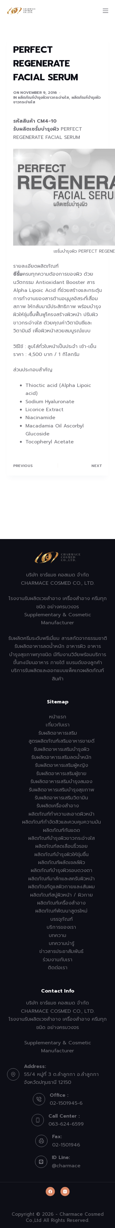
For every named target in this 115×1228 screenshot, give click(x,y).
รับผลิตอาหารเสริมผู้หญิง (61, 765)
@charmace (66, 1165)
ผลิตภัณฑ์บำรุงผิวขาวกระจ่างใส (43, 97)
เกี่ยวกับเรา (58, 725)
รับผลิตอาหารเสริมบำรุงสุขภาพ (61, 790)
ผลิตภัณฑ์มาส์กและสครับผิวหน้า (61, 878)
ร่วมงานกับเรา (57, 959)
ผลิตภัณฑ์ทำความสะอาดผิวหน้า (61, 814)
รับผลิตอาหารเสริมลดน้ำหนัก (61, 757)
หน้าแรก (57, 717)
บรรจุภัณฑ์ (61, 919)
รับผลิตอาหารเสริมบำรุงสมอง (61, 781)
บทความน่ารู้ (61, 943)
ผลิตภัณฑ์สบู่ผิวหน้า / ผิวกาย (61, 895)
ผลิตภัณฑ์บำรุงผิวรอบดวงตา (61, 870)
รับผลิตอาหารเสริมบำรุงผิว (61, 749)
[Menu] (105, 10)
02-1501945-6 (66, 1103)
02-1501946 (66, 1145)
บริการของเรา (61, 927)
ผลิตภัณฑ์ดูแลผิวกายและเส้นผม (61, 886)
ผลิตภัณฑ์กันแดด (61, 830)
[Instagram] (65, 1191)
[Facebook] (50, 1191)
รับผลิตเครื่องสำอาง (57, 805)
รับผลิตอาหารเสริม (57, 733)
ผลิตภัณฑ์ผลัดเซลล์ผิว (61, 862)
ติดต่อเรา (57, 967)
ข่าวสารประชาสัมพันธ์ (61, 951)
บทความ (57, 935)
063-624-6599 (66, 1124)
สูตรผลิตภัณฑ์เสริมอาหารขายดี (61, 741)
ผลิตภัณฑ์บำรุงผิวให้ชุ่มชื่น (61, 854)
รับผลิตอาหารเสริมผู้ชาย (61, 773)
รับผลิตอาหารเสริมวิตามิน (61, 797)
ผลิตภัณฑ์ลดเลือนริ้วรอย (61, 846)
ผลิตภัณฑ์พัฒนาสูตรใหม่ (61, 911)
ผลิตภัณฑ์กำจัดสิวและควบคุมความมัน (61, 822)
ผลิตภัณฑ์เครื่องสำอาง (61, 903)
